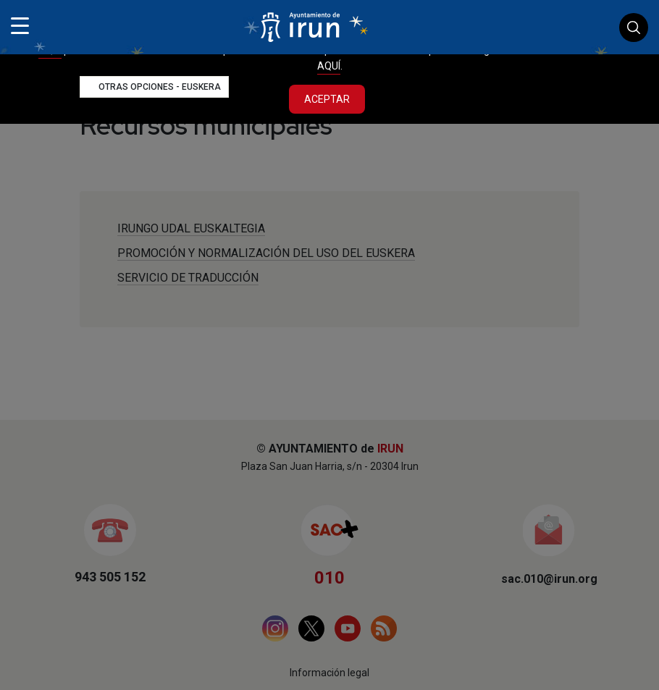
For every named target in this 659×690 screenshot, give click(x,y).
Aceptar (327, 99)
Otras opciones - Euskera (159, 87)
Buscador (633, 27)
